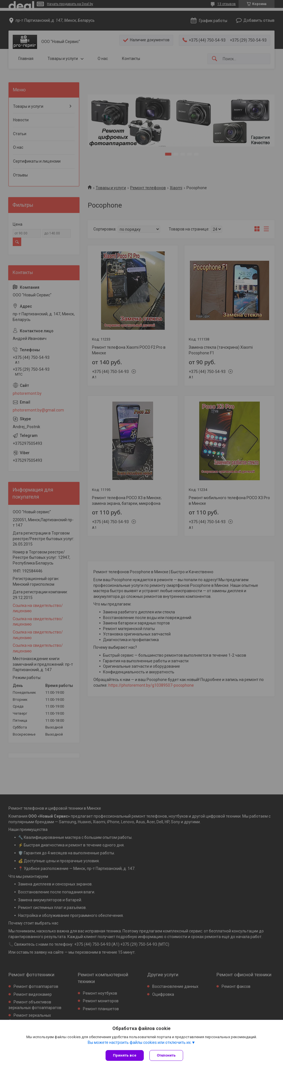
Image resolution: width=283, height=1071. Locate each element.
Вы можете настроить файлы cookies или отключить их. (140, 1042)
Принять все (124, 1055)
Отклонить (166, 1055)
